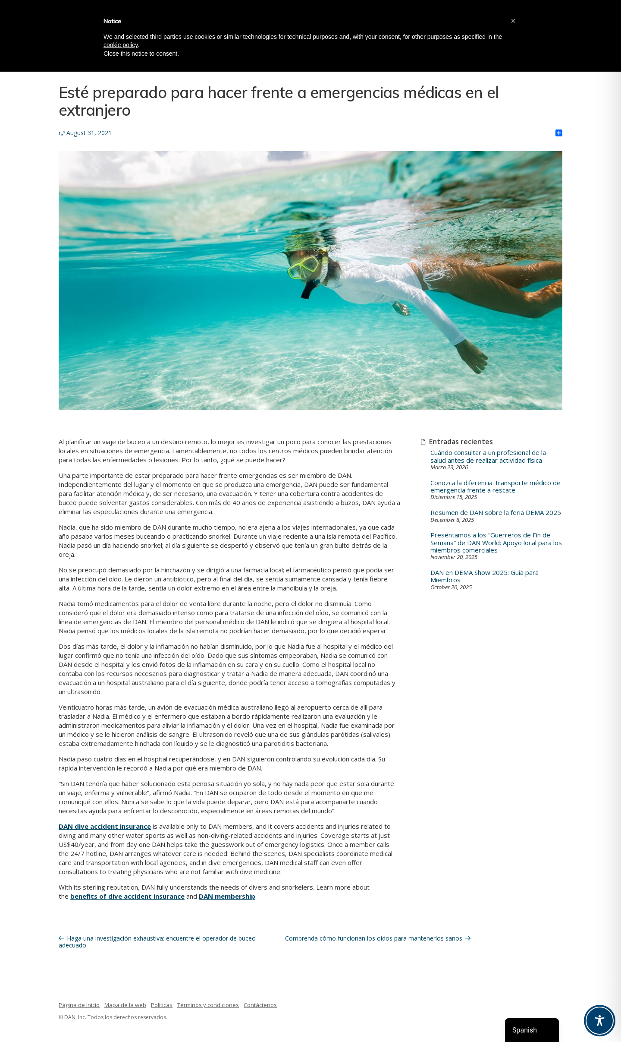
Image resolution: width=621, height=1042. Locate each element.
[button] (513, 21)
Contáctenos (260, 1005)
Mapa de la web (125, 1005)
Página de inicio (79, 1005)
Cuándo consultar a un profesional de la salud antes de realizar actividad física (488, 456)
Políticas (161, 1005)
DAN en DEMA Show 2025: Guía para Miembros (484, 576)
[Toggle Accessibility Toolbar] (600, 1021)
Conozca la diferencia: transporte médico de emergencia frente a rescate (495, 486)
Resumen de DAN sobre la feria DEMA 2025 (495, 512)
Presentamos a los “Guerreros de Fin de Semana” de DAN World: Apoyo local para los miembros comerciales (496, 542)
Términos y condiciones (208, 1005)
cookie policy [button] (121, 44)
